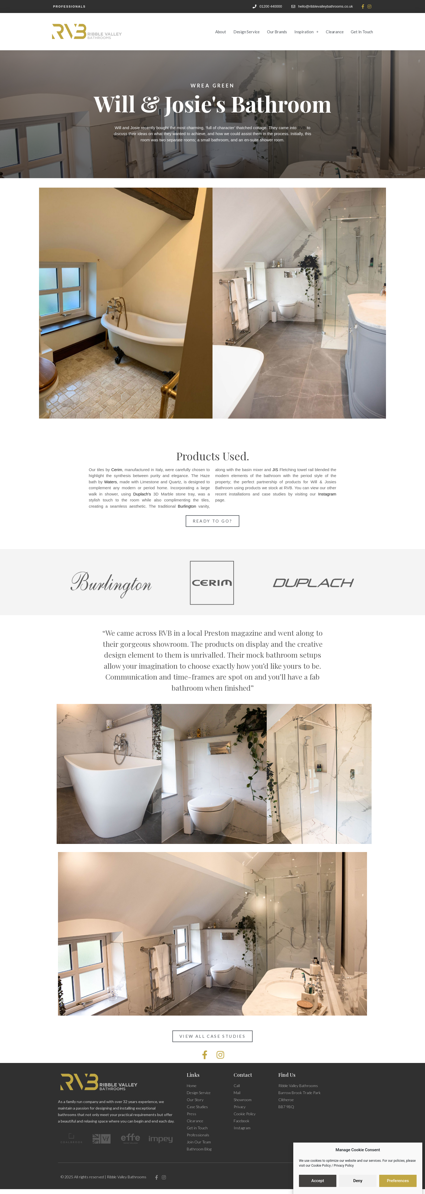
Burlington (187, 506)
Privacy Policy (344, 1165)
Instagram (327, 494)
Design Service (246, 31)
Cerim (116, 469)
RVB (301, 127)
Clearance (334, 31)
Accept (317, 1181)
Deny (357, 1181)
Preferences (398, 1181)
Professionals (69, 6)
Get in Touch (362, 31)
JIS (275, 469)
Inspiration (306, 31)
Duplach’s (142, 494)
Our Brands (277, 31)
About (220, 31)
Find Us (286, 1075)
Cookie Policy (321, 1165)
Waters (110, 481)
